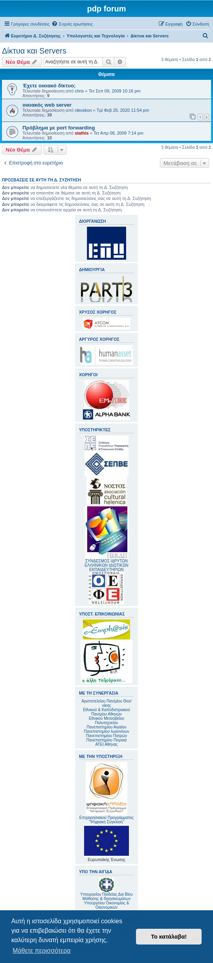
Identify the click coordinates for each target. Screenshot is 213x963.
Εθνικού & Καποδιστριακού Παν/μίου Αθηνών (106, 712)
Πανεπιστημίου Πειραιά (106, 740)
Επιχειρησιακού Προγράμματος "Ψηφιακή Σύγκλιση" (106, 793)
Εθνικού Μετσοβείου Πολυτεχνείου (106, 720)
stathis (81, 133)
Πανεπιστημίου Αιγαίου (106, 727)
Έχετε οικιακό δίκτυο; (48, 86)
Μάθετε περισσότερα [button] (42, 950)
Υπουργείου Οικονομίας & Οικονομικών (106, 905)
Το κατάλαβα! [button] (169, 936)
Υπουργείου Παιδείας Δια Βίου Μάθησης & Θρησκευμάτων (106, 896)
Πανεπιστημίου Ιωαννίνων (106, 731)
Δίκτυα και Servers (34, 50)
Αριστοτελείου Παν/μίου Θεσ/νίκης (106, 703)
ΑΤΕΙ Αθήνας (106, 744)
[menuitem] (72, 24)
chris (79, 91)
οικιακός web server (47, 105)
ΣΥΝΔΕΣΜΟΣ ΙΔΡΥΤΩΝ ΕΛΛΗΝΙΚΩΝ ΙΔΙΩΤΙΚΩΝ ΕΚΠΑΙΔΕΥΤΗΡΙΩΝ (106, 565)
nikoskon (83, 110)
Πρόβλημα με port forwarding (58, 128)
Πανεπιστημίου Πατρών (106, 736)
